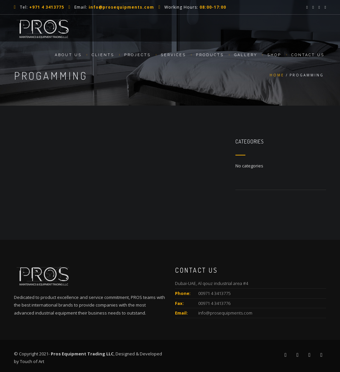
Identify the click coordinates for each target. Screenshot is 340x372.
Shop (274, 55)
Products (210, 55)
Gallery (245, 55)
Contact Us (307, 55)
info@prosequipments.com (225, 313)
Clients (103, 55)
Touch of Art (32, 361)
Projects (137, 55)
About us (68, 55)
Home (277, 75)
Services (173, 55)
